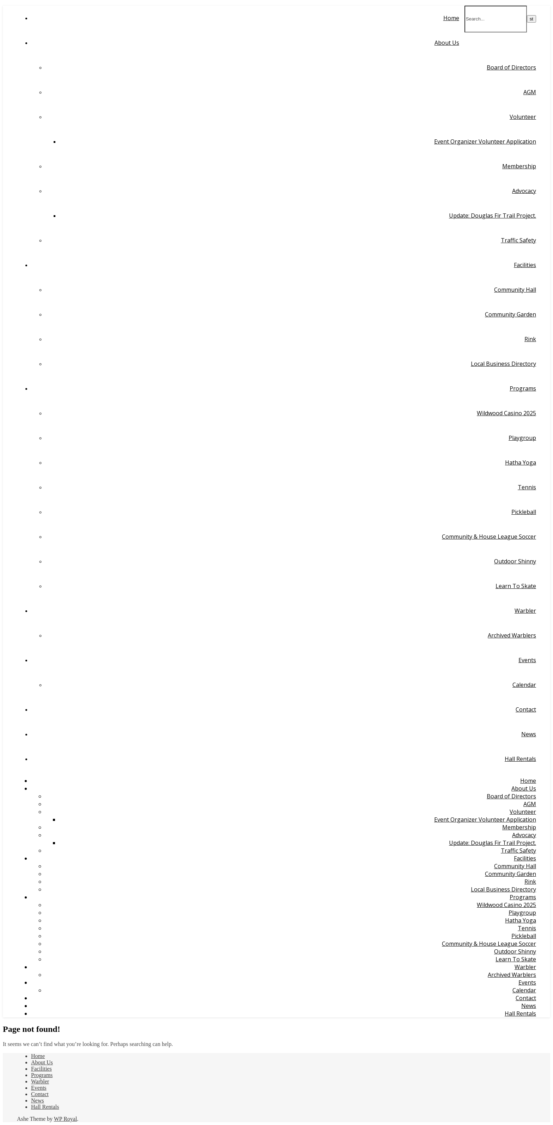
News (528, 734)
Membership (519, 166)
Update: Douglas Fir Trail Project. (492, 215)
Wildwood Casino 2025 (506, 413)
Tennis (527, 487)
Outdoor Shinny (515, 561)
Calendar (524, 685)
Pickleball (523, 512)
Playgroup (522, 438)
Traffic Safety (518, 240)
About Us (447, 43)
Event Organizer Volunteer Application (485, 141)
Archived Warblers (512, 635)
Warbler (525, 611)
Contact (526, 709)
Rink (530, 339)
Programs (523, 388)
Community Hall (515, 290)
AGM (529, 92)
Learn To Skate (516, 586)
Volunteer (523, 117)
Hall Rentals (520, 759)
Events (527, 660)
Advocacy (524, 191)
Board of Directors (511, 67)
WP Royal (65, 1119)
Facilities (525, 265)
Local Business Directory (503, 364)
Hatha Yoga (520, 462)
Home (451, 18)
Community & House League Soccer (489, 536)
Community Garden (510, 314)
